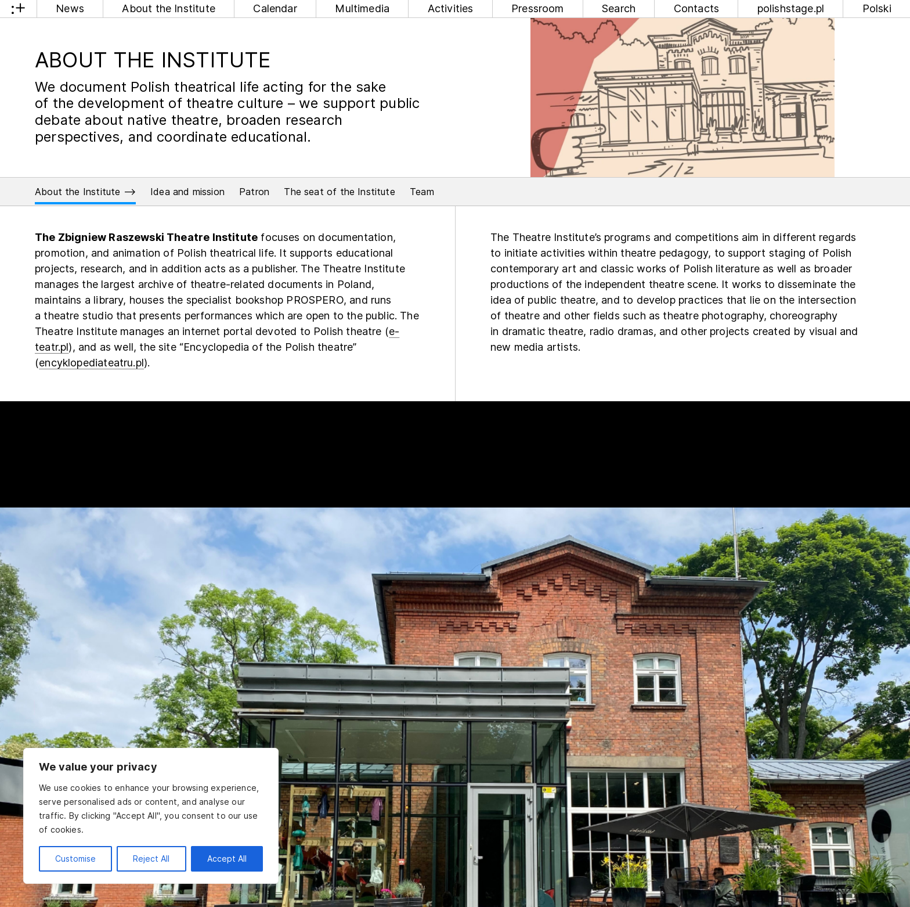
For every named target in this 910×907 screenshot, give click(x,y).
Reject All (151, 858)
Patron (254, 191)
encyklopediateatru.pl (91, 363)
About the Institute (168, 8)
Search (618, 8)
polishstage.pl (791, 8)
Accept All (227, 858)
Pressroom (537, 8)
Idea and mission (187, 191)
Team (422, 191)
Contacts (696, 8)
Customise (75, 858)
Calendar (275, 8)
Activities (451, 8)
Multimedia (362, 8)
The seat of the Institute (339, 191)
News (70, 8)
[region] (151, 816)
